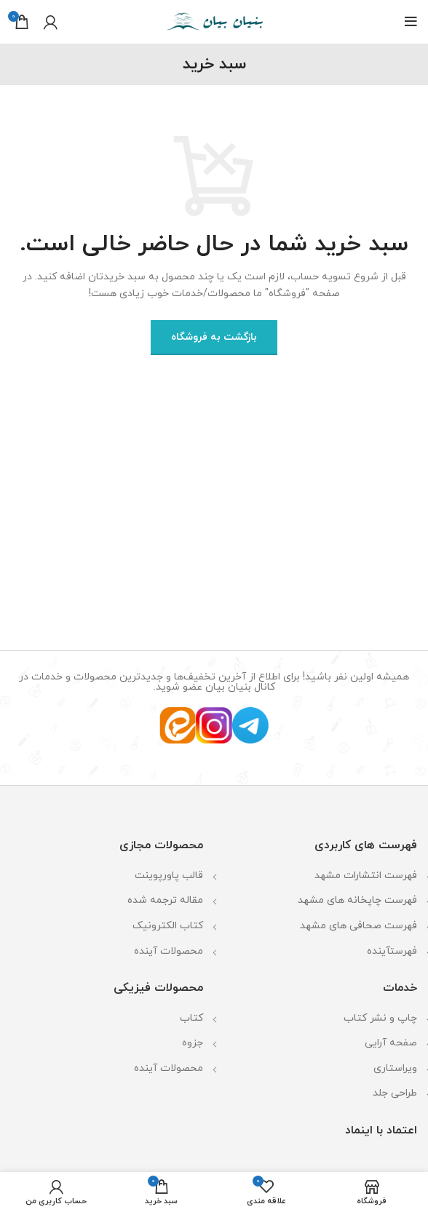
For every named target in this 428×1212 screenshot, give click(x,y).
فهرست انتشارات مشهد (365, 875)
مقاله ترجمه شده (165, 900)
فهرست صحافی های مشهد (358, 926)
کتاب (191, 1018)
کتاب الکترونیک (167, 926)
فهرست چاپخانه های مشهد (357, 900)
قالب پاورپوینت (169, 875)
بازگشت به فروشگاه (214, 337)
